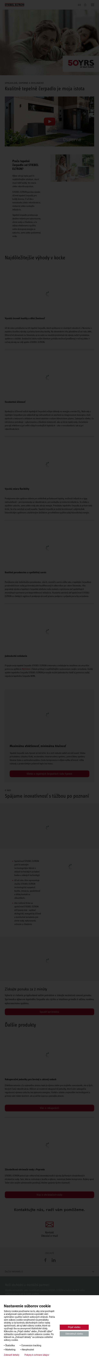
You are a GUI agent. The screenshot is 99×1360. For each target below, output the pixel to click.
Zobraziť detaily (11, 1355)
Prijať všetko (74, 1327)
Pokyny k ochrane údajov (36, 1355)
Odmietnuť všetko (74, 1333)
